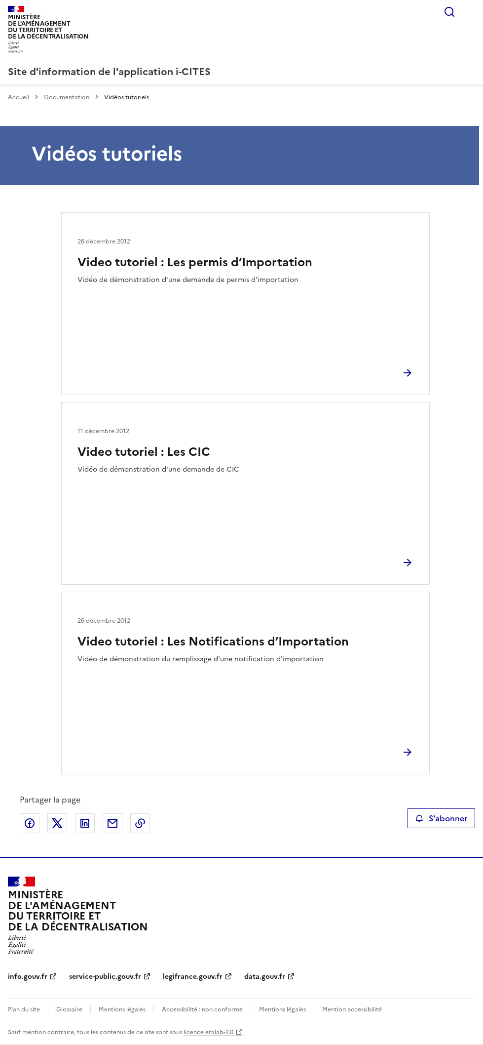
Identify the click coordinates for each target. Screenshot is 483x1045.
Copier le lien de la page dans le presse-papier (140, 823)
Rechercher (449, 12)
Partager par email (112, 823)
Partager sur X (57, 823)
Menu (469, 12)
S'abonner (441, 818)
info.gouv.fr (27, 976)
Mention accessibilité (352, 1009)
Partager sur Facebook (29, 823)
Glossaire (69, 1009)
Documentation (66, 97)
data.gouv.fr (264, 976)
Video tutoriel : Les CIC (143, 452)
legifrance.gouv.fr (193, 976)
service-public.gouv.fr (105, 976)
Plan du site (24, 1009)
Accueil (18, 97)
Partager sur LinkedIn (85, 823)
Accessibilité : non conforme (202, 1009)
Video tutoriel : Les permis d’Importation (194, 262)
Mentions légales (122, 1009)
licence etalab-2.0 (208, 1032)
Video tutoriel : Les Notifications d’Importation (213, 641)
